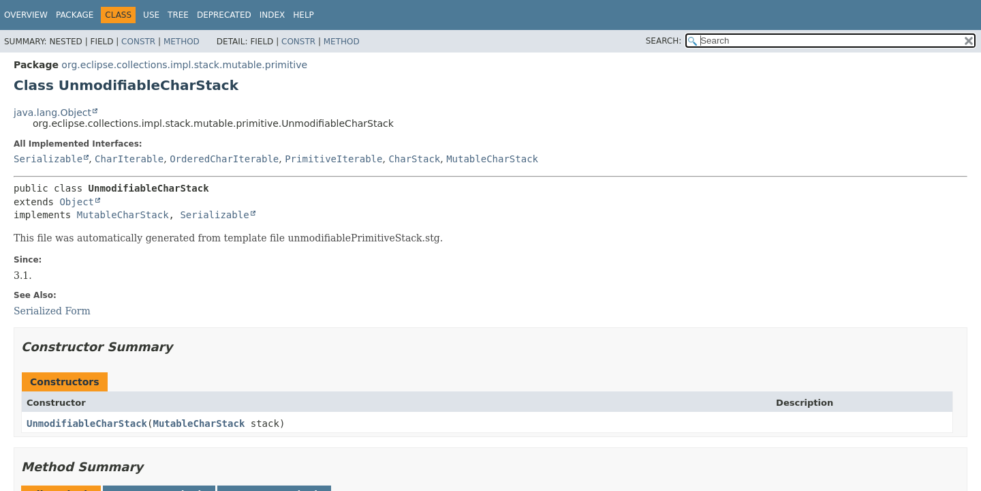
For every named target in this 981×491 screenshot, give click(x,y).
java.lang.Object (52, 112)
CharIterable (129, 158)
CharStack (414, 158)
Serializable (48, 158)
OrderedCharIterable (224, 158)
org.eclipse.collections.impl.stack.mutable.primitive (184, 64)
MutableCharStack (492, 158)
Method (182, 41)
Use (151, 15)
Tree (178, 15)
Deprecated (224, 15)
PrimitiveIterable (333, 158)
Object (76, 201)
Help (303, 15)
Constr (138, 41)
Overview (26, 15)
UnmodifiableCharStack (87, 423)
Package (74, 15)
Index (272, 15)
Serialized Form (52, 311)
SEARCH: (664, 41)
